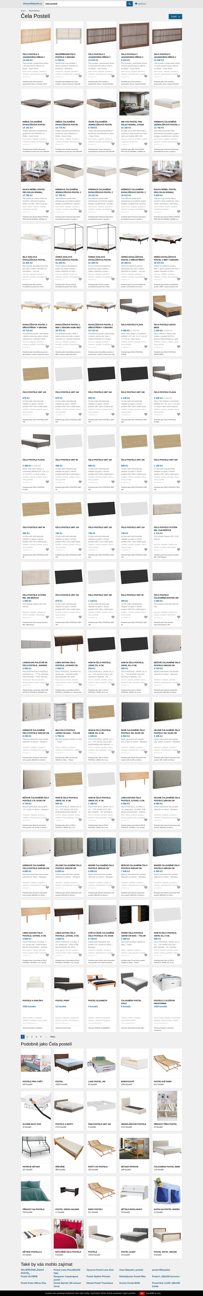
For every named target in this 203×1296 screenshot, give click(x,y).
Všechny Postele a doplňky (32, 1028)
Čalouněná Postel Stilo (131, 1002)
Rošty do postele (98, 1167)
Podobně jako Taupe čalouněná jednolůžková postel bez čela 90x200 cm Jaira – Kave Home (101, 151)
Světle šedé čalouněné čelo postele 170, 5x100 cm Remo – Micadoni (101, 936)
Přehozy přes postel (165, 1124)
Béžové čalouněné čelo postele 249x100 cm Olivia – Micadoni (167, 665)
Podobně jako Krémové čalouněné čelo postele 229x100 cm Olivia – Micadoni (35, 895)
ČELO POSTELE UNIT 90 (66, 460)
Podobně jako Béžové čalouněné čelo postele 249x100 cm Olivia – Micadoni (165, 692)
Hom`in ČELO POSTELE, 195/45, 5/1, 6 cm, (99, 731)
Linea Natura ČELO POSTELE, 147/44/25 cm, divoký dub (66, 665)
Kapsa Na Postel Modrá (167, 1209)
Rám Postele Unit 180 (99, 1124)
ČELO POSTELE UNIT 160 (100, 392)
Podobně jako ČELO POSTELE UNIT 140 (35, 421)
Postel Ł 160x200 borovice (165, 1276)
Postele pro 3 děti (33, 1081)
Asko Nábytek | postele (131, 1270)
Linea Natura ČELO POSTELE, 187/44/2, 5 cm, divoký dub (34, 936)
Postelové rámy (163, 1081)
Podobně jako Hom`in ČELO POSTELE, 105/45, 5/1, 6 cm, (131, 691)
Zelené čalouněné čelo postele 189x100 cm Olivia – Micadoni (167, 801)
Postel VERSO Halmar (67, 1209)
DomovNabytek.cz (32, 3)
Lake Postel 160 (96, 1081)
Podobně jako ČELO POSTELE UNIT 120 (68, 556)
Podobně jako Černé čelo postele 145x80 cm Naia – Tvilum (133, 962)
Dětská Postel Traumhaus (99, 1283)
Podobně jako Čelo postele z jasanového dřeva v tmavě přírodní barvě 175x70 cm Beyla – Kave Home (101, 84)
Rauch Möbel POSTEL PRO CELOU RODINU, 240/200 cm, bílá (34, 192)
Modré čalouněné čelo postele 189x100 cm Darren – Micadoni (101, 868)
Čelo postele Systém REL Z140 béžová (165, 528)
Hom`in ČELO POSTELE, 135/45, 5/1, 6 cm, (99, 663)
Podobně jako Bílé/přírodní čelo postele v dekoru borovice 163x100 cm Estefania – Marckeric (67, 84)
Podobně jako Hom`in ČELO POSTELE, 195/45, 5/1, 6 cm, (98, 759)
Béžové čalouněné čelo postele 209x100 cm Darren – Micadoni (134, 868)
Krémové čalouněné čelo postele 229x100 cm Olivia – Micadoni (36, 868)
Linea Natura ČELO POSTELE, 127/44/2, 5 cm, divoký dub (133, 801)
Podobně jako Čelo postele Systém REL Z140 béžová (166, 556)
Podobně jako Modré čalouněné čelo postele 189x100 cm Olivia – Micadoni (167, 895)
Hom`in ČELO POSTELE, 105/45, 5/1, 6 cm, (132, 663)
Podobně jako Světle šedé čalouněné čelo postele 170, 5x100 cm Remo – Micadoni (101, 963)
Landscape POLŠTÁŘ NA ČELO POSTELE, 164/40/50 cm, (35, 665)
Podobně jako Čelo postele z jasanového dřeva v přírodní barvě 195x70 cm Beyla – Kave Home (35, 84)
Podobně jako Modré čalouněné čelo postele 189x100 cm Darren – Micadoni (101, 895)
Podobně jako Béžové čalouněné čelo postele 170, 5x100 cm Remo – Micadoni (35, 827)
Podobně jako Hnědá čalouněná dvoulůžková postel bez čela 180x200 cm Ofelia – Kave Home (68, 151)
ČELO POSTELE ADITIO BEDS (165, 326)
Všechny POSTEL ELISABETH (99, 1028)
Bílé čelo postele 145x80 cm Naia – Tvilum (67, 731)
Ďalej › (53, 1037)
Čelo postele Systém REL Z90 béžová (34, 596)
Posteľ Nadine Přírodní (98, 1276)
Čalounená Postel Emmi (167, 1167)
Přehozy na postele (33, 1209)
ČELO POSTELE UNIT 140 (34, 392)
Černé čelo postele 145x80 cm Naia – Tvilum (133, 934)
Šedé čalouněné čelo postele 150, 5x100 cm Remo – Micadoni (133, 733)
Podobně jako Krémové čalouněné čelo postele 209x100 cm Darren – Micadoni (35, 760)
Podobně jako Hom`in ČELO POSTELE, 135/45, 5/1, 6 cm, (98, 691)
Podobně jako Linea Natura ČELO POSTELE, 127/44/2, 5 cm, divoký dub (133, 827)
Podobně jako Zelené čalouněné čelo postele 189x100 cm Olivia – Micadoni (167, 827)
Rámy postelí (95, 1209)
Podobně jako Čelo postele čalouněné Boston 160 (163, 624)
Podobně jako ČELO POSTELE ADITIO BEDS (165, 353)
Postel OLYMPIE (29, 1276)
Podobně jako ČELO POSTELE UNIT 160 (101, 421)
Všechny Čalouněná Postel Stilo (132, 1028)
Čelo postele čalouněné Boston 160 (166, 596)
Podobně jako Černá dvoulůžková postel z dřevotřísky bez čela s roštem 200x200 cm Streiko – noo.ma (134, 287)
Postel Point (62, 1000)
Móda (23, 11)
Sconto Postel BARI (129, 1283)
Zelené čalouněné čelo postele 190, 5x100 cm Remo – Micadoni (167, 733)
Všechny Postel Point (63, 1028)
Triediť (174, 16)
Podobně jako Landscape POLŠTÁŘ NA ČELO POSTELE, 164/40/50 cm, (35, 691)
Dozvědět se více (153, 1293)
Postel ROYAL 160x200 (165, 1252)
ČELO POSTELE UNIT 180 (133, 392)
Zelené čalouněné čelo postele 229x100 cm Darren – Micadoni (68, 868)
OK (142, 1293)
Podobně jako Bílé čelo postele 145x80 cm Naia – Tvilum (66, 759)
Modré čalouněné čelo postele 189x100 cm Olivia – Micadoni (166, 868)
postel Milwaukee (161, 1270)
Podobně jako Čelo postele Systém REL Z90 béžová (35, 624)
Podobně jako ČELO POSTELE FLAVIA (132, 353)
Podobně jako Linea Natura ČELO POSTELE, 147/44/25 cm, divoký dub (68, 691)
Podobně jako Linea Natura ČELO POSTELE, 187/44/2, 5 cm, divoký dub (35, 963)
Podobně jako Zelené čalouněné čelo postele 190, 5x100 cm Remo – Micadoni (167, 760)
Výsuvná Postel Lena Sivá (99, 1270)
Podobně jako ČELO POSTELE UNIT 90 (68, 488)
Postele (92, 1252)
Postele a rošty (64, 1124)
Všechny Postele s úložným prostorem (164, 1029)
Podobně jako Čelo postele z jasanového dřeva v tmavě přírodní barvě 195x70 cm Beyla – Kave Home (167, 84)
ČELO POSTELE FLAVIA (132, 325)
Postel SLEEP (128, 1252)
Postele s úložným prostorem (164, 1002)
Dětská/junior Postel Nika (132, 1276)
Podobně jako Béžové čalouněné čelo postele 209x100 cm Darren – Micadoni (133, 895)
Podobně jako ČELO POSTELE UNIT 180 (134, 421)
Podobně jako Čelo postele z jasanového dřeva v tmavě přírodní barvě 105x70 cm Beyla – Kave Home (134, 84)
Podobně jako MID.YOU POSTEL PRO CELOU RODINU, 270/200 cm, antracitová (133, 151)
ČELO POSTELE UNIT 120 (67, 527)
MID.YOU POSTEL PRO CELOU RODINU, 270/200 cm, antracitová (132, 125)
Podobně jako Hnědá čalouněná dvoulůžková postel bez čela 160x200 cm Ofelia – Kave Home (36, 151)
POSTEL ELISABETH (97, 1000)
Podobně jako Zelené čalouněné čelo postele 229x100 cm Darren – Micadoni (68, 895)
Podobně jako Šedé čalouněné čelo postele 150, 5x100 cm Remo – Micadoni (133, 760)
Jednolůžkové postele (133, 1124)
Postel (59, 1081)
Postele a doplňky (33, 1000)
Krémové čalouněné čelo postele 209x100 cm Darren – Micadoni (36, 733)
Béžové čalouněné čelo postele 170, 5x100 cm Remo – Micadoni (36, 801)
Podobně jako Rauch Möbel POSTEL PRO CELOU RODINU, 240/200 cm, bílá (36, 219)
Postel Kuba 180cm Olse (33, 1283)
